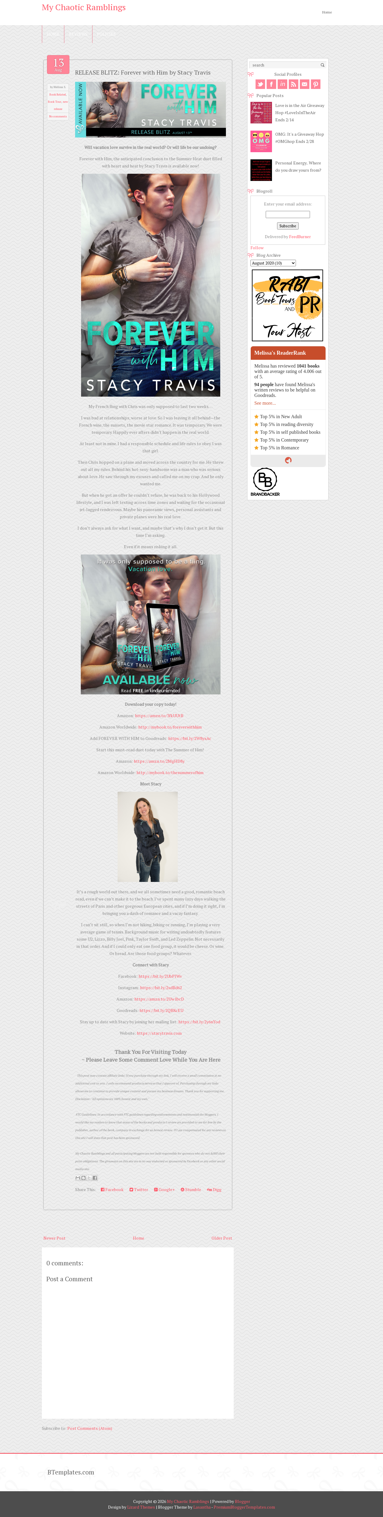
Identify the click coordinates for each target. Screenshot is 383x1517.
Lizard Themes (141, 1507)
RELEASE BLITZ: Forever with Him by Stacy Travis (143, 72)
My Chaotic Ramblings (84, 7)
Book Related (57, 94)
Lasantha (202, 1507)
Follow (257, 247)
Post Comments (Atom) (89, 1428)
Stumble (191, 1189)
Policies (106, 34)
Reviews (78, 34)
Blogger (242, 1501)
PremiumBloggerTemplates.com (244, 1507)
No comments (58, 116)
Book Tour (54, 102)
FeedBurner (300, 236)
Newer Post (54, 1238)
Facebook (112, 1189)
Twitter (139, 1189)
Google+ (164, 1189)
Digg (214, 1189)
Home (327, 12)
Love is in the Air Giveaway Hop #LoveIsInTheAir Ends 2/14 (299, 112)
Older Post (222, 1238)
